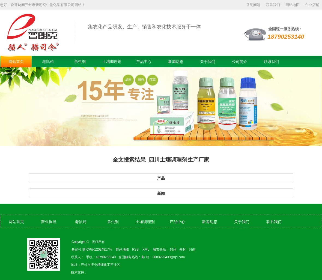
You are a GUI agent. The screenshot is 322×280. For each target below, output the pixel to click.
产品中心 (143, 61)
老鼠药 (48, 61)
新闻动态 (175, 61)
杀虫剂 (80, 61)
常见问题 (253, 5)
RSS (135, 249)
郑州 (173, 249)
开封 (182, 249)
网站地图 (292, 5)
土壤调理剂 (111, 61)
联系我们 (273, 5)
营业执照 (48, 222)
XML (146, 249)
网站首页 (16, 61)
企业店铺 (312, 5)
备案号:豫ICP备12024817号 (91, 249)
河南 (192, 249)
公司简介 (239, 61)
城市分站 (159, 249)
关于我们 (207, 61)
